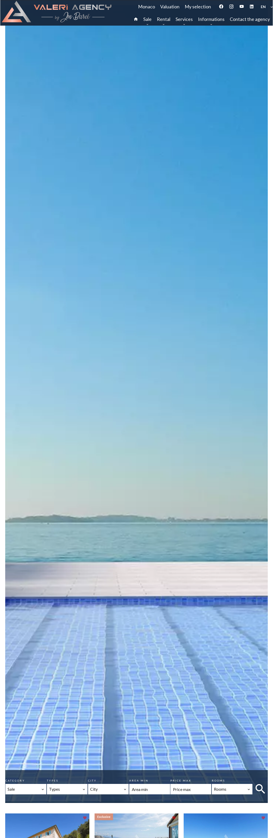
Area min (138, 780)
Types (52, 780)
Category (15, 780)
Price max (180, 780)
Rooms (218, 780)
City (92, 780)
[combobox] (25, 789)
